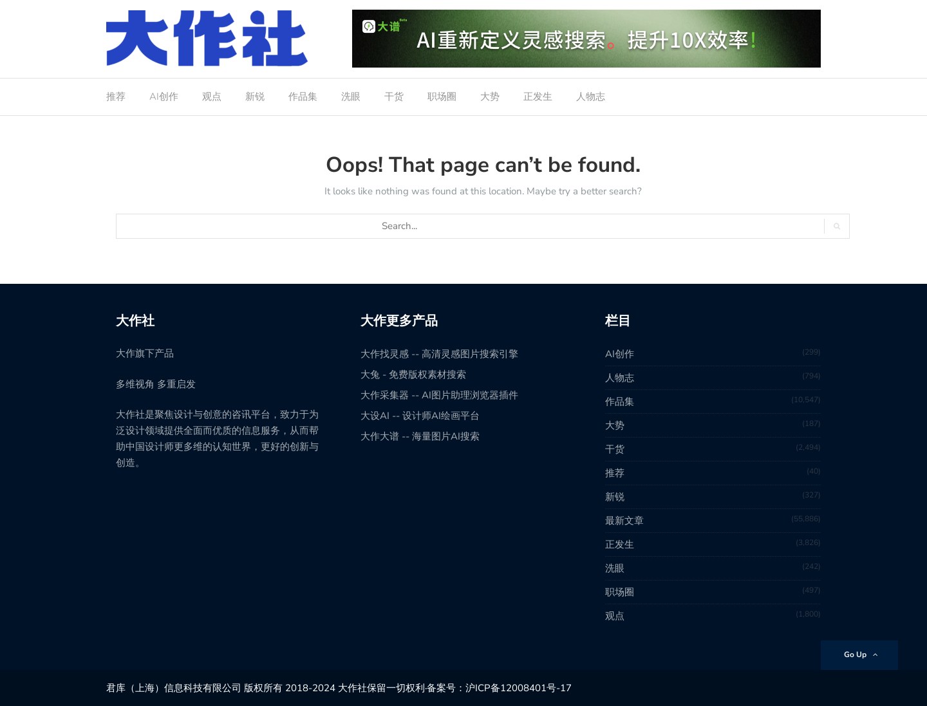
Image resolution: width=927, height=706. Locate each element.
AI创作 (163, 96)
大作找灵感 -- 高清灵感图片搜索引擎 (439, 354)
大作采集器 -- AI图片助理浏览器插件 (439, 395)
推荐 (116, 96)
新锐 (255, 96)
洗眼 (350, 96)
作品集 (302, 96)
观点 (211, 96)
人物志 (590, 96)
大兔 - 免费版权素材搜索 (413, 374)
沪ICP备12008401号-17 (518, 688)
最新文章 (624, 520)
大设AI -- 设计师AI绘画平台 (420, 415)
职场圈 (441, 96)
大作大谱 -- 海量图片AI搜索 (420, 436)
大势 (490, 96)
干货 (394, 96)
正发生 (537, 96)
